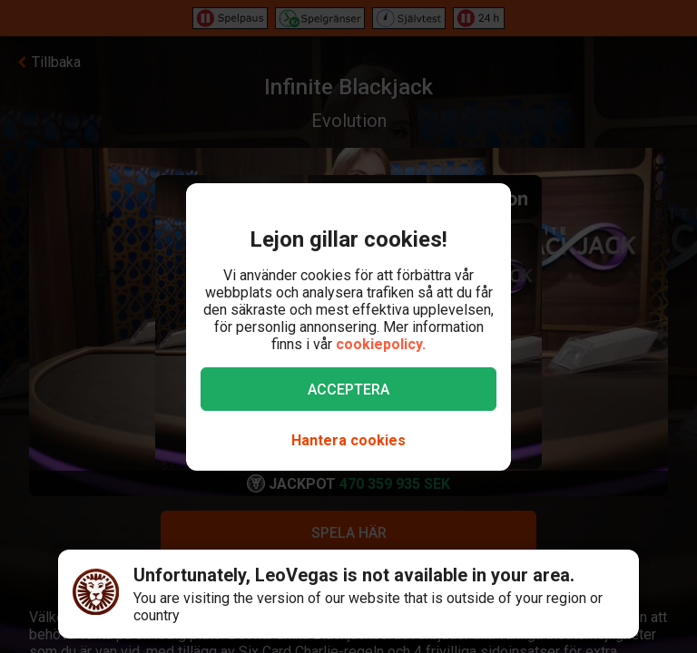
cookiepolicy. (381, 344)
